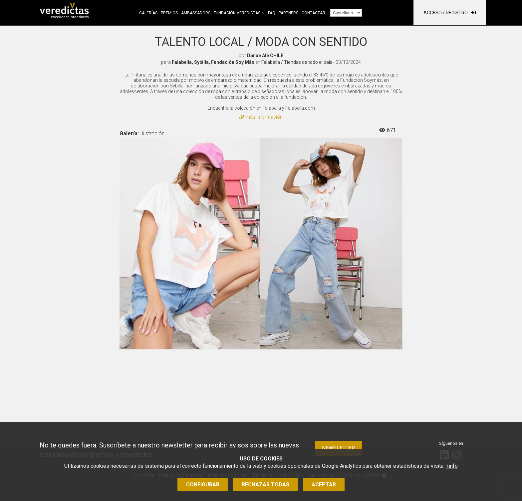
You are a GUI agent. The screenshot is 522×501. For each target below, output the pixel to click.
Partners (288, 13)
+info (452, 466)
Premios (169, 13)
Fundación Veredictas (237, 13)
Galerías (148, 13)
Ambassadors (195, 13)
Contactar (313, 13)
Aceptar (324, 484)
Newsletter (338, 448)
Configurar (202, 484)
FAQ (271, 13)
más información (261, 117)
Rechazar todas (265, 484)
